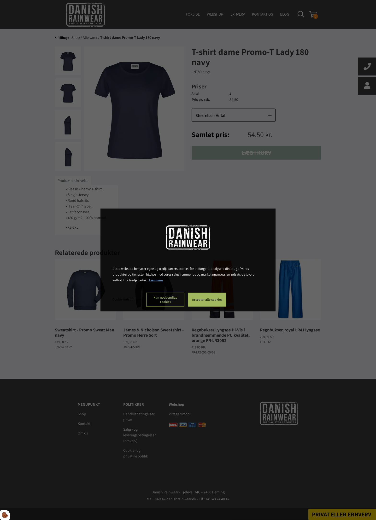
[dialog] (188, 259)
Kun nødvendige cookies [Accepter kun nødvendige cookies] (165, 299)
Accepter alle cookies (207, 300)
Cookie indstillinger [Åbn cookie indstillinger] (126, 299)
